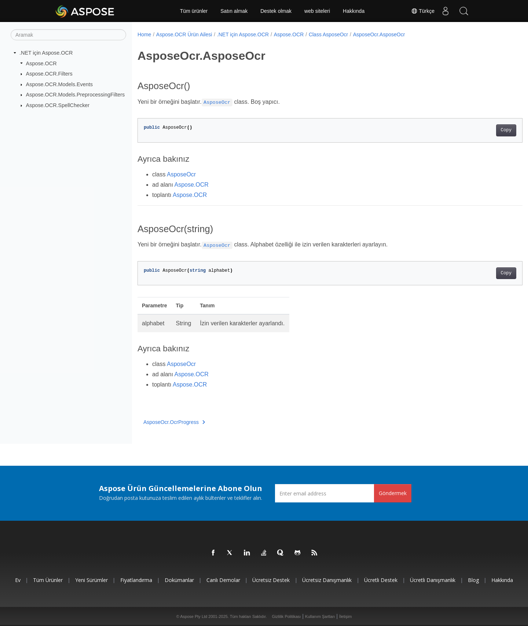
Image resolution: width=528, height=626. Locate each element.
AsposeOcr (181, 174)
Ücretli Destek (380, 579)
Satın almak (233, 11)
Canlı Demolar (223, 579)
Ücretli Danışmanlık (432, 579)
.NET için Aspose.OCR (46, 53)
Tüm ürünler (194, 11)
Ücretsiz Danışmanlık (327, 579)
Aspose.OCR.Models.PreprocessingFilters (75, 95)
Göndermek (393, 493)
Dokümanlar (179, 579)
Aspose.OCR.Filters (49, 74)
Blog (473, 579)
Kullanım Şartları (320, 616)
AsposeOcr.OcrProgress (174, 422)
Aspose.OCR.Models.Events (59, 84)
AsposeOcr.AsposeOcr (379, 34)
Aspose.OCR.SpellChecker (58, 105)
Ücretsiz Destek (271, 579)
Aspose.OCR (41, 63)
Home (144, 34)
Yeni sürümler (91, 579)
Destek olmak (276, 11)
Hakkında (353, 11)
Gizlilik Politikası (286, 616)
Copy (479, 130)
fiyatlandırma (136, 579)
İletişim (345, 616)
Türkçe (422, 11)
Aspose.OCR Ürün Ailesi (184, 34)
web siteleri (317, 11)
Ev (18, 579)
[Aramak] (68, 34)
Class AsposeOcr (328, 34)
